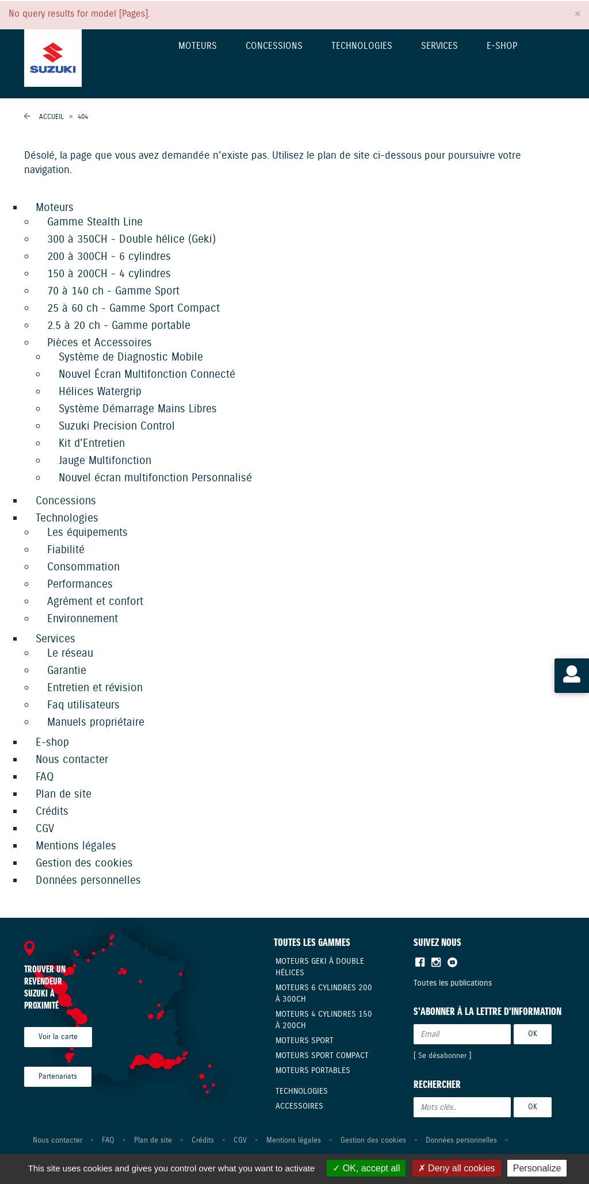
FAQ (45, 777)
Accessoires (299, 1106)
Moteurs (197, 46)
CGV (45, 829)
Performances (80, 584)
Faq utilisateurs (83, 705)
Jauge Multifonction (105, 461)
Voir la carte (58, 1037)
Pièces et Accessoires (99, 343)
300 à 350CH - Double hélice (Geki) (131, 239)
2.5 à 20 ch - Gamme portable (118, 326)
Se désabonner (442, 1056)
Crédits (52, 811)
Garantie (66, 671)
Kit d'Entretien (92, 443)
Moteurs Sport (305, 1041)
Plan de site (63, 794)
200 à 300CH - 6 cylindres (109, 257)
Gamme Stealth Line (95, 222)
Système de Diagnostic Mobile (131, 357)
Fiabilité (66, 550)
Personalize (537, 1168)
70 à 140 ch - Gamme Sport (113, 291)
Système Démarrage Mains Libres (138, 409)
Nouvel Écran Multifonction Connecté (147, 374)
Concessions (274, 46)
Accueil (51, 117)
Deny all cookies (456, 1168)
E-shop (502, 46)
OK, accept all (366, 1168)
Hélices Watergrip (100, 392)
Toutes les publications (453, 983)
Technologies (361, 46)
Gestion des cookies (84, 863)
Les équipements (87, 533)
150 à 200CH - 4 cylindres (109, 274)
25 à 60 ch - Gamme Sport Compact (133, 308)
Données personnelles (88, 880)
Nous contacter (72, 760)
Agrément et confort (95, 602)
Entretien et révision (95, 688)
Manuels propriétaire (95, 722)
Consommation (83, 567)
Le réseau (70, 653)
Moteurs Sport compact (322, 1056)
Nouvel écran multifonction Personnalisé (155, 478)
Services (439, 46)
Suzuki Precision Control (117, 426)
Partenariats (58, 1077)
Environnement (82, 619)
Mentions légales (76, 846)
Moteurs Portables (313, 1071)
